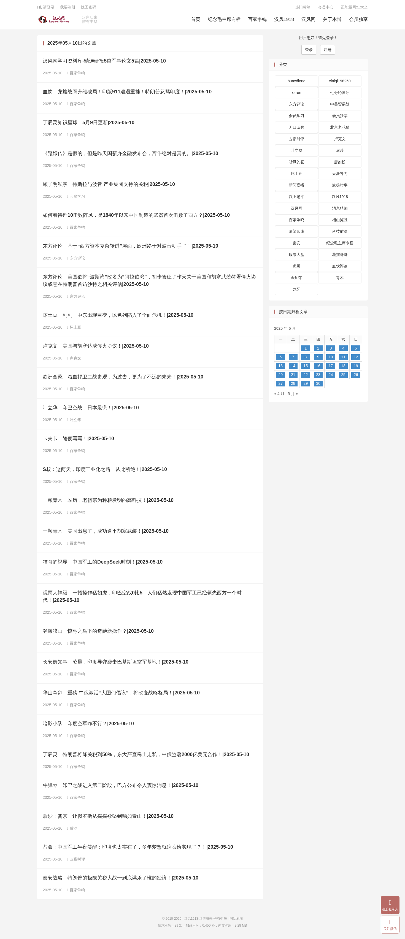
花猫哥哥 (340, 254)
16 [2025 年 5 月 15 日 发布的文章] (318, 366)
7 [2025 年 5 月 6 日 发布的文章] (293, 357)
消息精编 (340, 208)
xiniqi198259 (340, 81)
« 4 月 (279, 393)
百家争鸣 (257, 19)
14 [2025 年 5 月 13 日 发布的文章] (293, 366)
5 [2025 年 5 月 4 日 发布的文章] (356, 348)
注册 (327, 49)
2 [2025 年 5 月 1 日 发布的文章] (318, 348)
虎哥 (296, 266)
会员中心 (325, 7)
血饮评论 (340, 266)
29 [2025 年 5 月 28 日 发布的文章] (306, 383)
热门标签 (302, 7)
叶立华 (74, 420)
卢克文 (74, 358)
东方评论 (76, 258)
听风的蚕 (296, 162)
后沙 (72, 828)
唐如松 (340, 162)
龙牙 (296, 289)
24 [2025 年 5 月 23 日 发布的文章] (331, 374)
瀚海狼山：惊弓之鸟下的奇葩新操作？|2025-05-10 (98, 631)
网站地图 (236, 919)
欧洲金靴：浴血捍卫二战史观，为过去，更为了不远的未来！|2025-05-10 (123, 377)
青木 (340, 277)
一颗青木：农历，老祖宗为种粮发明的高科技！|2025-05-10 (108, 500)
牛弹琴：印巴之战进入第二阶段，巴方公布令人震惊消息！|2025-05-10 (120, 785)
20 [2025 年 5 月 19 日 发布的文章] (280, 374)
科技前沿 (340, 231)
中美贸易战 (340, 104)
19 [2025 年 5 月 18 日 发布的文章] (356, 366)
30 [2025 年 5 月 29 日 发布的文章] (318, 383)
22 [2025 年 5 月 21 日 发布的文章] (306, 374)
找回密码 (88, 7)
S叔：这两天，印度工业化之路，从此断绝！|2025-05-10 (105, 469)
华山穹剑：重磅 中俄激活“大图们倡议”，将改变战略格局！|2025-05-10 (121, 693)
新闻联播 (296, 185)
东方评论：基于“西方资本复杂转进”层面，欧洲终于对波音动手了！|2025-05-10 (130, 246)
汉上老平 (296, 196)
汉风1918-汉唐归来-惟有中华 (56, 19)
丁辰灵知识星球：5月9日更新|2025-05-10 (88, 122)
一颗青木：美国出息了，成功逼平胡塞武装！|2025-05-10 (106, 531)
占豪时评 (76, 859)
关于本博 (332, 19)
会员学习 (76, 196)
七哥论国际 (340, 92)
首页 (195, 19)
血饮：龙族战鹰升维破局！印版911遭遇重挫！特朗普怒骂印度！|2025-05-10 (127, 91)
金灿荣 (296, 277)
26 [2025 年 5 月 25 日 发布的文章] (356, 374)
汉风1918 (284, 19)
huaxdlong (297, 81)
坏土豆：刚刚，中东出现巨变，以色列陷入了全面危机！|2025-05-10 (118, 315)
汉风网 (308, 19)
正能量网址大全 (354, 7)
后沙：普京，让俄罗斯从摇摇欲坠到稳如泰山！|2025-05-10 (108, 816)
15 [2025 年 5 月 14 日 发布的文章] (306, 366)
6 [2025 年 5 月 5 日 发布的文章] (280, 357)
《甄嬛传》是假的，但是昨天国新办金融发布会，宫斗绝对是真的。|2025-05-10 (130, 153)
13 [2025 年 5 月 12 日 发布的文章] (280, 366)
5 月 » (293, 393)
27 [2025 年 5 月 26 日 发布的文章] (280, 383)
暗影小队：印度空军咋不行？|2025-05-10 (88, 723)
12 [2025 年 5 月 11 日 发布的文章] (356, 357)
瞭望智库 (296, 231)
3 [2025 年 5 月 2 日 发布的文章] (331, 348)
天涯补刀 (340, 173)
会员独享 (358, 19)
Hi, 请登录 (46, 7)
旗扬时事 (340, 185)
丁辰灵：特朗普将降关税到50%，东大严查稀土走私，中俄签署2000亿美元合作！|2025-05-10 (146, 754)
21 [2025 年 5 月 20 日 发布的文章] (293, 374)
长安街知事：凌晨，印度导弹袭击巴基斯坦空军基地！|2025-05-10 (115, 662)
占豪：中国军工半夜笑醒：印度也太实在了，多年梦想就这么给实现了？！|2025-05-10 (138, 847)
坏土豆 (74, 327)
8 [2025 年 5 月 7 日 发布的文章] (306, 357)
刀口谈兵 (296, 127)
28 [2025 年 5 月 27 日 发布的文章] (293, 383)
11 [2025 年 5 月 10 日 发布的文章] (343, 357)
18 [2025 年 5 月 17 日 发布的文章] (343, 366)
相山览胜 (340, 220)
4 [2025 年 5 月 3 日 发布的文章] (343, 348)
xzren (296, 92)
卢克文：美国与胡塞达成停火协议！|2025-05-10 (96, 346)
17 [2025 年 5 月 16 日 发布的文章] (331, 366)
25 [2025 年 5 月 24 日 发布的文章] (343, 374)
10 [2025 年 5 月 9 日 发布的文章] (331, 357)
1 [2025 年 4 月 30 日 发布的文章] (306, 348)
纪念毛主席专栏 (224, 19)
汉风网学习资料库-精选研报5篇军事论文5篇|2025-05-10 (104, 61)
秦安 (296, 243)
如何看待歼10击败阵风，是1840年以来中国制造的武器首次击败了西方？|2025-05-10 (136, 215)
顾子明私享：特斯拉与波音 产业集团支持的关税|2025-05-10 (109, 184)
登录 (309, 49)
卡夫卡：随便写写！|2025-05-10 (78, 438)
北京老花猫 (340, 127)
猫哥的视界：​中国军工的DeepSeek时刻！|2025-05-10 (103, 562)
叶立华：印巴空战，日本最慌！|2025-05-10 (91, 407)
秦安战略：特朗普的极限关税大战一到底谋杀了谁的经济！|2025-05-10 (120, 878)
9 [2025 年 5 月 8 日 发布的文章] (318, 357)
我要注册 (67, 7)
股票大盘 (296, 254)
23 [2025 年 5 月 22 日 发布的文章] (318, 374)
